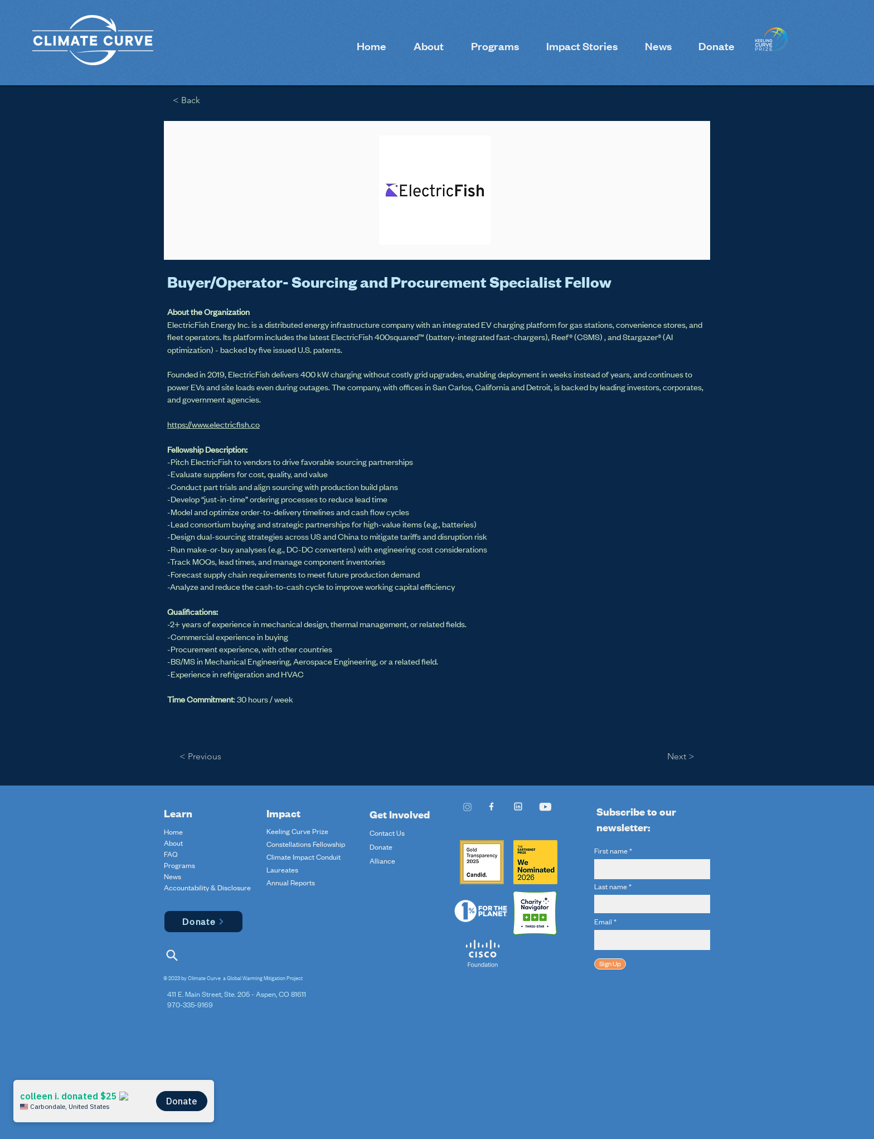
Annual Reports (290, 883)
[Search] (171, 955)
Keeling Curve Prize (297, 831)
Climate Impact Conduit (303, 857)
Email (603, 921)
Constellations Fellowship (305, 844)
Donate (381, 847)
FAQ (171, 854)
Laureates (282, 870)
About (173, 843)
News (172, 876)
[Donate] (203, 921)
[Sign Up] (610, 964)
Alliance (382, 861)
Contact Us (387, 833)
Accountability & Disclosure (190, 888)
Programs (179, 865)
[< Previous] (203, 757)
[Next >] (678, 757)
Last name (610, 886)
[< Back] (190, 101)
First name (611, 851)
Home (173, 832)
